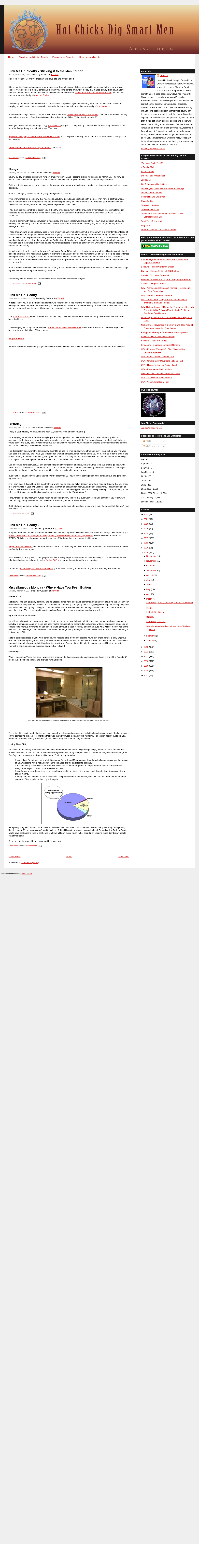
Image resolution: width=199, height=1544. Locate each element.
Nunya (13, 169)
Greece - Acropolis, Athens (153, 283)
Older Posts (123, 856)
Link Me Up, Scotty (23, 295)
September (151, 570)
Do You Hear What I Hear (153, 175)
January (150, 640)
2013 (146, 647)
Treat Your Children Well (152, 221)
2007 (146, 675)
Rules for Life (147, 201)
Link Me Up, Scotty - (24, 525)
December (151, 556)
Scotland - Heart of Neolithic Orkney (158, 336)
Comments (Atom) (30, 862)
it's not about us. (103, 106)
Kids (27, 513)
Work (34, 283)
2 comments (14, 846)
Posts (147, 441)
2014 (146, 552)
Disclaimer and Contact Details (33, 57)
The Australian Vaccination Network (64, 327)
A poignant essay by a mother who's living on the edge (34, 136)
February (150, 636)
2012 (146, 651)
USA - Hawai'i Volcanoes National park (159, 365)
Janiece (164, 76)
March (149, 599)
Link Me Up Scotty (33, 158)
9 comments (14, 513)
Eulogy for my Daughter (63, 57)
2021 (146, 519)
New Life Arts (27, 873)
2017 (146, 538)
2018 (146, 533)
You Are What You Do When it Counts (158, 229)
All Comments (151, 446)
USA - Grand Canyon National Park (157, 356)
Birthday (15, 424)
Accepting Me (147, 171)
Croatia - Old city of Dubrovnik (155, 275)
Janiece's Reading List (151, 428)
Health (28, 283)
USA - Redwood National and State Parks (160, 373)
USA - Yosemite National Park (155, 382)
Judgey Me (146, 180)
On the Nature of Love (151, 192)
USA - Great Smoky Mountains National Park (162, 361)
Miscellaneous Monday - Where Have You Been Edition (50, 587)
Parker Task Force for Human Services (93, 92)
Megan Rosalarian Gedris (21, 546)
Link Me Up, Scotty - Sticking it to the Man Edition (46, 71)
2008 (146, 670)
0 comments (14, 158)
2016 (146, 543)
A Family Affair (148, 167)
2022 (146, 514)
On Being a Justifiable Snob (154, 184)
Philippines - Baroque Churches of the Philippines (164, 332)
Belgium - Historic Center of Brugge (157, 267)
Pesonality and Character (153, 197)
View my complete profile (153, 148)
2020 (146, 524)
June (148, 584)
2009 (146, 666)
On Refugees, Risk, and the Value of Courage (162, 188)
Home (11, 57)
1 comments (14, 412)
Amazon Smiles (41, 95)
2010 (146, 661)
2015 (146, 547)
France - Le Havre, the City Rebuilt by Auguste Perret (166, 279)
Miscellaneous (31, 846)
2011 (146, 656)
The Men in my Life (150, 209)
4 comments (14, 576)
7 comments (14, 283)
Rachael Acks (54, 125)
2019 (146, 528)
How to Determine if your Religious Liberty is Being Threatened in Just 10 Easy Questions (51, 535)
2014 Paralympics (21, 316)
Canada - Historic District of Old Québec (160, 271)
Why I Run (146, 225)
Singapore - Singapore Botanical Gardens (160, 345)
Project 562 (51, 560)
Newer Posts (15, 856)
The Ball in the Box (150, 205)
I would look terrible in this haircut (82, 114)
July (148, 580)
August (149, 575)
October (150, 565)
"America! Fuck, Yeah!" (152, 163)
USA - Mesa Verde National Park (156, 369)
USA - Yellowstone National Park (156, 377)
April (148, 594)
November (151, 561)
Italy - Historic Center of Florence (156, 295)
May (148, 589)
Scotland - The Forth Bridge (154, 340)
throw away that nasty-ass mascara (37, 568)
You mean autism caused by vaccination (30, 147)
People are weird (17, 338)
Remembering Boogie (89, 57)
